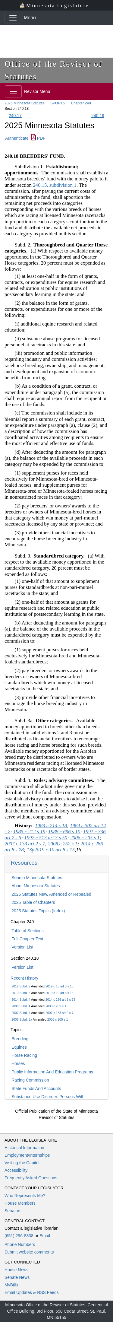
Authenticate (17, 138)
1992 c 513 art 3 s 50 (45, 838)
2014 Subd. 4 (20, 999)
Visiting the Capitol (22, 1162)
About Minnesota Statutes (35, 885)
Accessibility (16, 1170)
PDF (38, 138)
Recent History (24, 978)
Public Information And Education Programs (52, 1071)
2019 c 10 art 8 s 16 (60, 993)
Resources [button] (24, 863)
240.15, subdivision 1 (55, 185)
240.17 (15, 115)
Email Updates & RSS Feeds (32, 1292)
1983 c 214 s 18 (51, 825)
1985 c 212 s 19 (29, 831)
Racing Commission (30, 1080)
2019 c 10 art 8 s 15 (60, 986)
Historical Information (24, 1147)
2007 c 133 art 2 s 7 (60, 1013)
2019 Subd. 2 (20, 986)
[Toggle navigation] (13, 18)
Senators (13, 1210)
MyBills (11, 1284)
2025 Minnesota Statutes (25, 103)
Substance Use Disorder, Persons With (47, 1096)
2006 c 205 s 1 (57, 1019)
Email (44, 1235)
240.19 (97, 115)
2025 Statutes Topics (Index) (38, 910)
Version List (22, 947)
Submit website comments (29, 1252)
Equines (19, 1047)
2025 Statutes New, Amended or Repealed (51, 894)
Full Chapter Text (27, 938)
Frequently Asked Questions (31, 1177)
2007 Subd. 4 (20, 1013)
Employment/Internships (27, 1155)
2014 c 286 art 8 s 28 (60, 999)
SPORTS (57, 103)
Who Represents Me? (25, 1195)
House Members (20, 1203)
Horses (18, 1063)
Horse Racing (24, 1055)
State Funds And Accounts (36, 1088)
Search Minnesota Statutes (36, 877)
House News (16, 1269)
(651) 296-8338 (19, 1235)
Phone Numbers (20, 1244)
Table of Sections (27, 930)
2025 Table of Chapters (33, 902)
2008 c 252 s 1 (56, 1006)
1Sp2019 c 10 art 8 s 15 (51, 850)
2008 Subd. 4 (20, 1006)
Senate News (17, 1277)
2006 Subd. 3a (21, 1019)
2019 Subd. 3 (20, 993)
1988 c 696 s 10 (64, 831)
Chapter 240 (81, 103)
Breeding (19, 1038)
